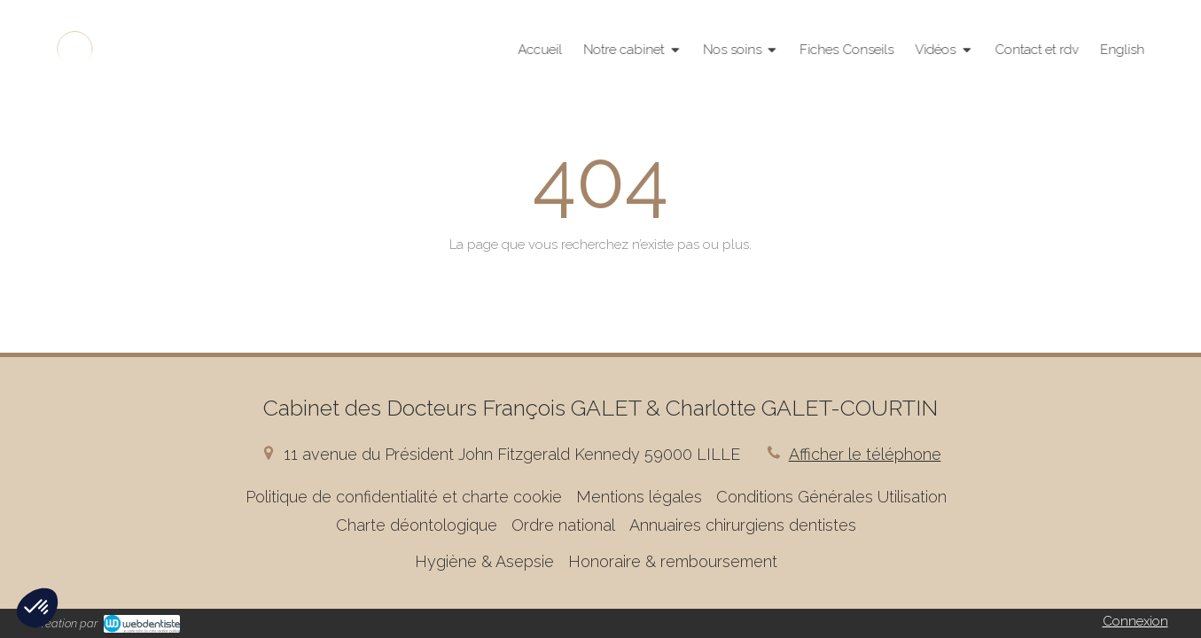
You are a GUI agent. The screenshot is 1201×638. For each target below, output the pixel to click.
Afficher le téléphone (865, 454)
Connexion (1135, 621)
